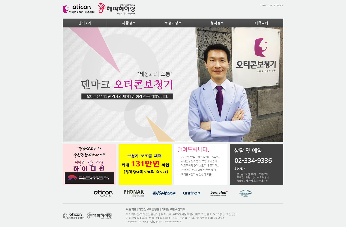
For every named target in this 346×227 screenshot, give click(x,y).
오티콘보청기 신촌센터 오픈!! (197, 174)
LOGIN (263, 5)
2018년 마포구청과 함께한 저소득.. (200, 156)
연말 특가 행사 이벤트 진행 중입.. (199, 170)
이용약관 (131, 209)
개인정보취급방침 (149, 209)
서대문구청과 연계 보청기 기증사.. (200, 161)
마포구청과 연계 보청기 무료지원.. (200, 165)
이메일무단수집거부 (173, 209)
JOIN (270, 5)
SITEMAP (278, 5)
